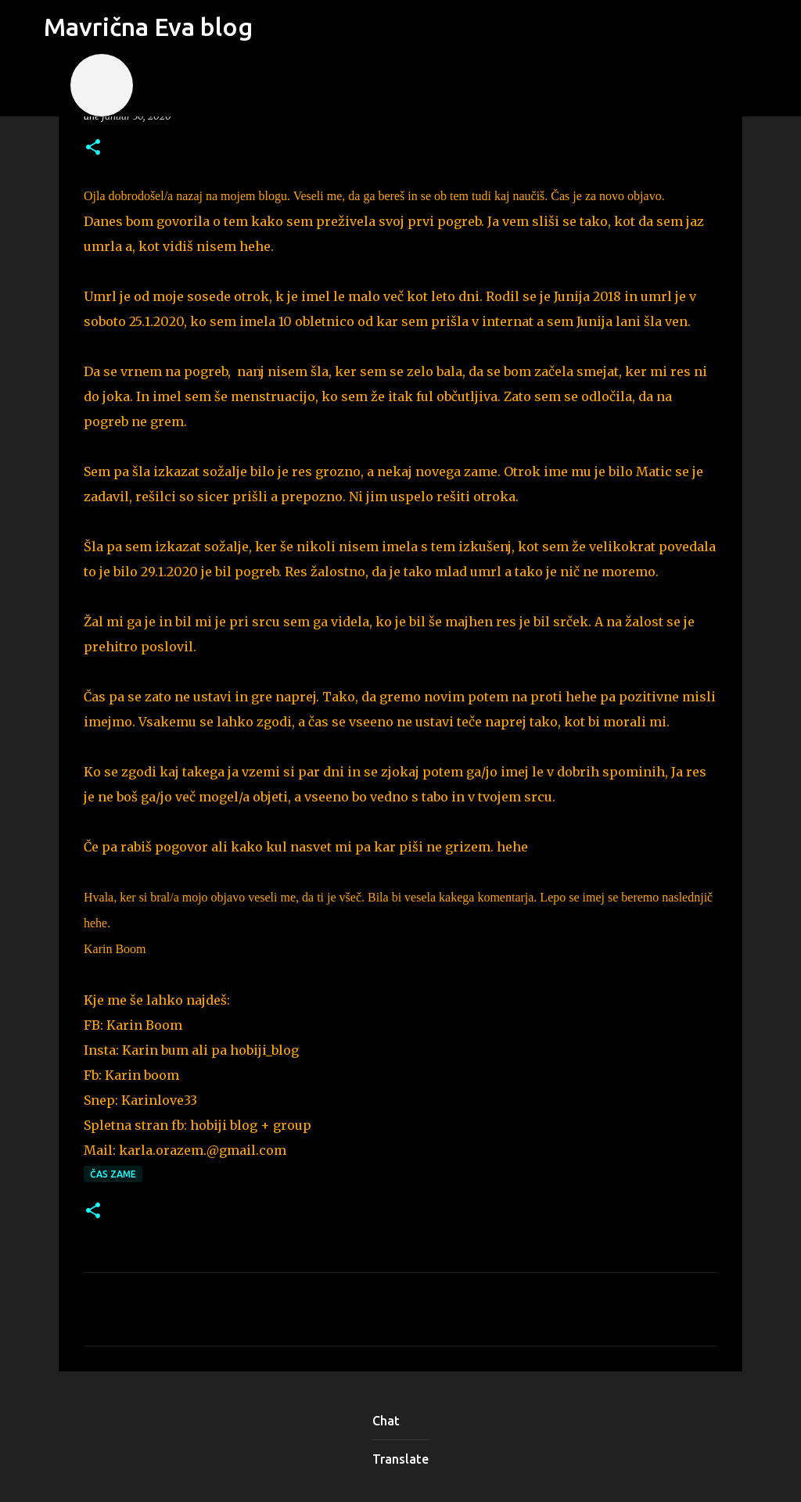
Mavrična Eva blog (148, 27)
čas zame (113, 1174)
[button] (93, 148)
